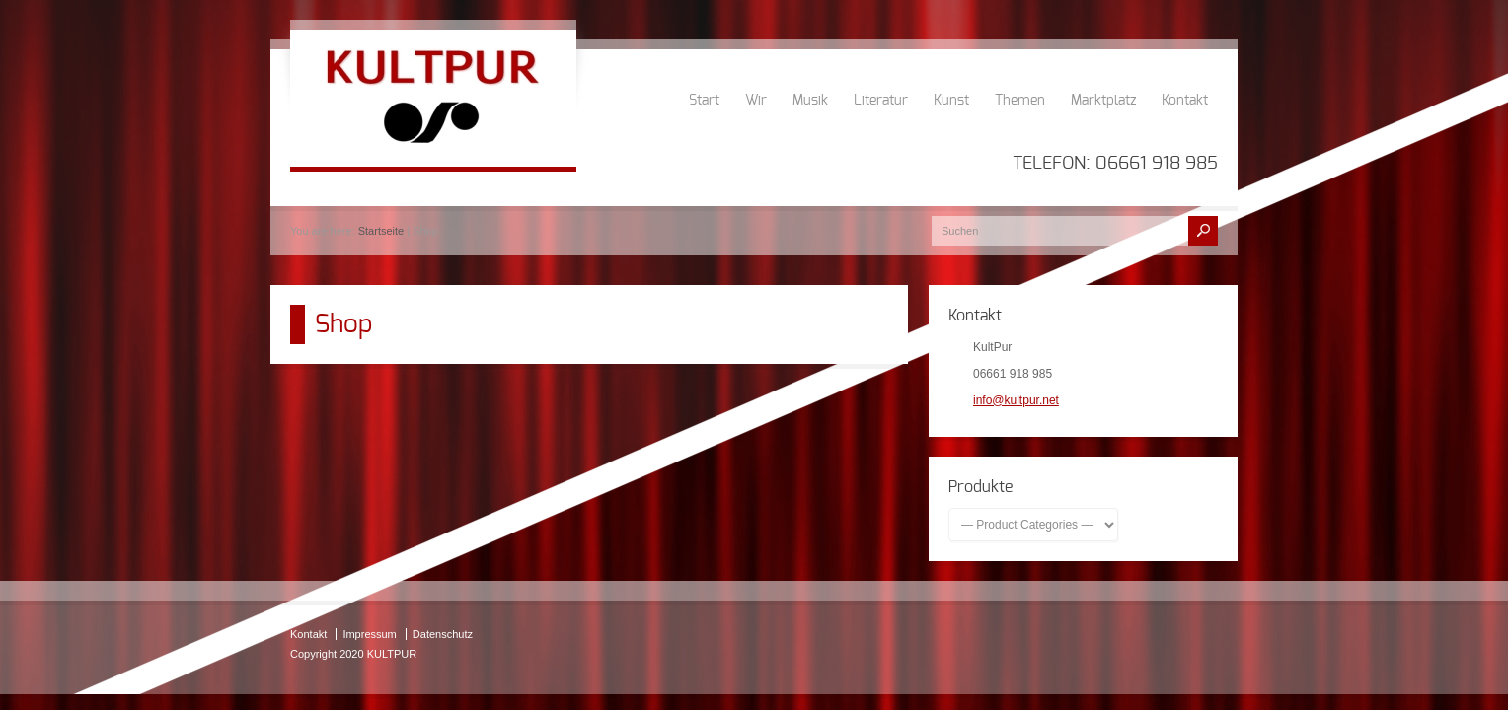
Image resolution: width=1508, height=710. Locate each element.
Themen (1020, 100)
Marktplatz (1103, 100)
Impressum (369, 634)
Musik (810, 100)
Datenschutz (443, 634)
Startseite (381, 231)
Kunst (951, 100)
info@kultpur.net (1016, 400)
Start (704, 100)
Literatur (881, 100)
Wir (756, 100)
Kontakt (1185, 100)
